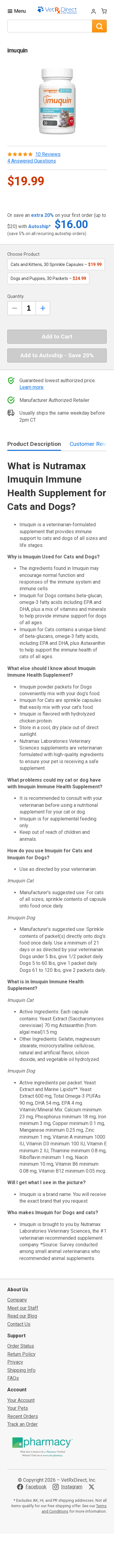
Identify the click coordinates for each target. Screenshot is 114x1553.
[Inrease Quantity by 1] (43, 308)
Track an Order (22, 1424)
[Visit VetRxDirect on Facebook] (32, 1487)
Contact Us (18, 1324)
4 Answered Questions (31, 161)
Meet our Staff (22, 1308)
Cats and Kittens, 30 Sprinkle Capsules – (56, 264)
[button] (57, 100)
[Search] (99, 26)
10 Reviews (47, 154)
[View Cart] (104, 11)
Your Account (21, 1400)
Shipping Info (21, 1370)
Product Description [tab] (34, 443)
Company (17, 1300)
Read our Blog (22, 1316)
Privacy (15, 1362)
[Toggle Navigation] (16, 11)
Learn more (31, 387)
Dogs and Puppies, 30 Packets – (48, 278)
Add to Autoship (57, 355)
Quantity (15, 296)
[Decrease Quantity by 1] (15, 308)
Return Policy (21, 1354)
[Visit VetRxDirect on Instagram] (67, 1487)
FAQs (13, 1378)
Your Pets (17, 1408)
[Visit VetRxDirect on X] (92, 1487)
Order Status (20, 1346)
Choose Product (23, 254)
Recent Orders (22, 1416)
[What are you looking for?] (49, 26)
